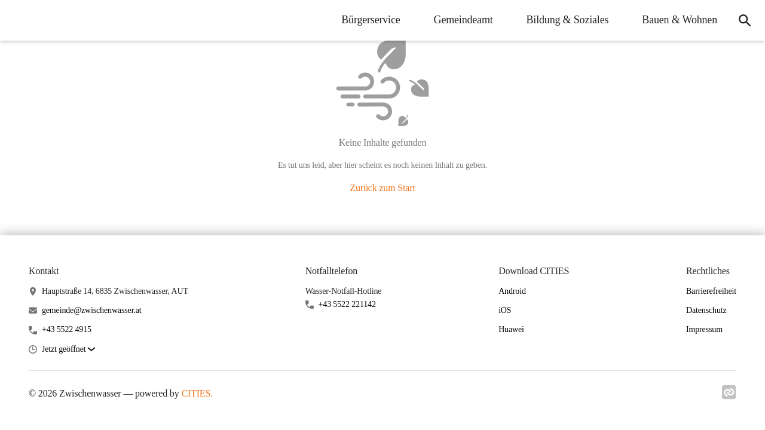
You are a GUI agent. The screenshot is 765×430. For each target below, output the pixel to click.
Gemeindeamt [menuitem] (463, 20)
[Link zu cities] (729, 396)
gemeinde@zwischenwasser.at (92, 310)
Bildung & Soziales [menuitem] (568, 20)
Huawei (511, 329)
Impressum (704, 329)
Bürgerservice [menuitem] (370, 20)
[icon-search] (745, 20)
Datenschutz (706, 310)
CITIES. (197, 393)
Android (512, 291)
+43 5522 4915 (66, 329)
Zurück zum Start (382, 188)
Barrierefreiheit (711, 291)
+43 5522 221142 (347, 304)
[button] (68, 349)
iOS (504, 310)
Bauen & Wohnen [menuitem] (679, 20)
